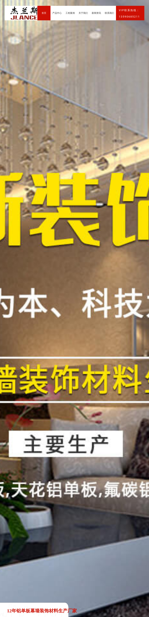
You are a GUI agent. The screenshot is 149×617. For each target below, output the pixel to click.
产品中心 (57, 13)
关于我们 (83, 13)
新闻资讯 (96, 13)
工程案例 (70, 13)
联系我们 (109, 13)
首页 (44, 13)
